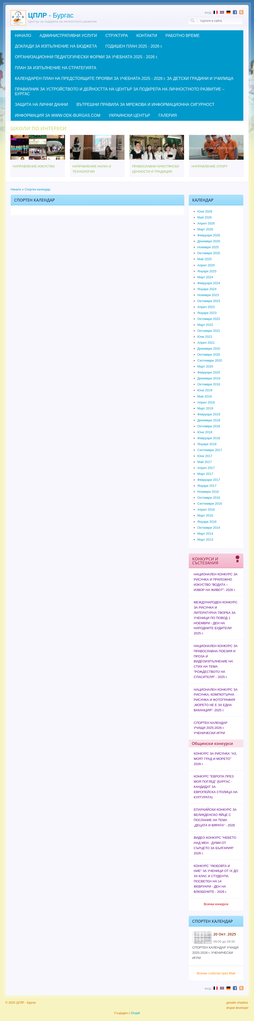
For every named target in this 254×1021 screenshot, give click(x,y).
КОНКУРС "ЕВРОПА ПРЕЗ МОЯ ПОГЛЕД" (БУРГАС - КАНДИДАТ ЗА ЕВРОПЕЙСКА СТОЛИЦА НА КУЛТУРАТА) (216, 786)
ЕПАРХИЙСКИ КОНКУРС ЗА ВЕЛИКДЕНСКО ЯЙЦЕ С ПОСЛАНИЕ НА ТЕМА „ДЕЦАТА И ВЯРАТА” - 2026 (215, 817)
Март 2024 (205, 277)
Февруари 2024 (208, 283)
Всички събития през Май (216, 973)
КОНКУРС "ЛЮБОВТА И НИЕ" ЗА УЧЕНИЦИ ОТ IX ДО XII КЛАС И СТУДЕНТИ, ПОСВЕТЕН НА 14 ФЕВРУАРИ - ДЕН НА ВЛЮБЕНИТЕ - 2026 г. (216, 879)
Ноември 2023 (208, 295)
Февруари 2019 (208, 414)
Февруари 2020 (208, 372)
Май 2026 (204, 217)
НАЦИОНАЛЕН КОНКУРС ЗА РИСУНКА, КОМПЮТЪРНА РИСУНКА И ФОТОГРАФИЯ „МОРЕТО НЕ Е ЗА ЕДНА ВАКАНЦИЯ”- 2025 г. (216, 700)
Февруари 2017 (208, 480)
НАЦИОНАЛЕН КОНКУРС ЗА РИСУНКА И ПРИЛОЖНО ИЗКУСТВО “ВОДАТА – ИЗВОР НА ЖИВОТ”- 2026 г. (216, 581)
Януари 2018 (207, 444)
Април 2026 (206, 223)
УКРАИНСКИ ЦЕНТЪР (129, 115)
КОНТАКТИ (146, 35)
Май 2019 (204, 396)
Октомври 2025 (208, 253)
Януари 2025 (207, 271)
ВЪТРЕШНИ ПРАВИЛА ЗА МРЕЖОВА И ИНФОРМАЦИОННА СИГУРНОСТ (145, 104)
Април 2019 (206, 402)
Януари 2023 (207, 313)
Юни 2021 (204, 337)
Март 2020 (205, 366)
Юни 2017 (204, 456)
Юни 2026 (204, 211)
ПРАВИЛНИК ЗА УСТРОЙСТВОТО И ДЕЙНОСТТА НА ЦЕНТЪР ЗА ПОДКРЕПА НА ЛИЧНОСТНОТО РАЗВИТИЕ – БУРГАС (119, 91)
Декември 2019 (208, 378)
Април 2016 (206, 509)
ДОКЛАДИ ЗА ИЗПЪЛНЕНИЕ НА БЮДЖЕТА (56, 46)
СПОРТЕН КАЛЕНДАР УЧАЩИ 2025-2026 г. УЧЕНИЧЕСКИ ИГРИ (210, 728)
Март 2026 (205, 229)
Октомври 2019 (208, 384)
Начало (16, 189)
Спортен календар (37, 189)
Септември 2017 (209, 450)
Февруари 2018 (208, 438)
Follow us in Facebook (235, 12)
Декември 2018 (208, 420)
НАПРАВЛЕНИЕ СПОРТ (209, 166)
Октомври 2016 (208, 497)
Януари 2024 (207, 289)
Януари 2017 (207, 486)
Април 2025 (206, 265)
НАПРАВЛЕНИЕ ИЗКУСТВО (34, 166)
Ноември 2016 (208, 492)
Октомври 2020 (208, 354)
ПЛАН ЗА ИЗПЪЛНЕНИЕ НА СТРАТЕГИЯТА (55, 68)
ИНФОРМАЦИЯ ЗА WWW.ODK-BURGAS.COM (57, 115)
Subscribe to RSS (241, 12)
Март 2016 (205, 515)
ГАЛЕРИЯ (168, 115)
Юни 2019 (204, 390)
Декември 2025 (208, 241)
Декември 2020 (208, 348)
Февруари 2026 (208, 235)
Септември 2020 (209, 360)
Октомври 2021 (208, 331)
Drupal (135, 1013)
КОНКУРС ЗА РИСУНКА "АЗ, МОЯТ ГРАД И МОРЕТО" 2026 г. (215, 759)
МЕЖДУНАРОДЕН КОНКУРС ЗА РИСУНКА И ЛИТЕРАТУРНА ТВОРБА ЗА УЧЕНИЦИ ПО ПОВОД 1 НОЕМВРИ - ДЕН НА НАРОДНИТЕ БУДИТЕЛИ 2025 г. (215, 617)
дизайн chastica (237, 1002)
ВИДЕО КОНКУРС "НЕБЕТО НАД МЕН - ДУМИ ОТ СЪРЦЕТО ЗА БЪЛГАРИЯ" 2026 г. (215, 845)
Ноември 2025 (208, 247)
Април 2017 (206, 468)
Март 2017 (205, 474)
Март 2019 (205, 408)
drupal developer (237, 1008)
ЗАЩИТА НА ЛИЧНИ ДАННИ (41, 104)
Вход (208, 12)
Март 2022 (205, 325)
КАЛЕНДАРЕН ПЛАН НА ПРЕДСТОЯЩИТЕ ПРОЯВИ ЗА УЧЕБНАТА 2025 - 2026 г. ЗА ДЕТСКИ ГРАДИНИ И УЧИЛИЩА (124, 78)
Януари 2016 (207, 522)
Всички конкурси (216, 904)
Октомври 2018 (208, 426)
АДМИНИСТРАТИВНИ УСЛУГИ (68, 35)
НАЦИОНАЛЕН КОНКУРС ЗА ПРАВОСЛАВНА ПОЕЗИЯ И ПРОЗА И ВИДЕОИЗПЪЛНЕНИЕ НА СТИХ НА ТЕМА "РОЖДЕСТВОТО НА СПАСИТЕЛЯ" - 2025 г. (216, 661)
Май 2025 (204, 259)
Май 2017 (204, 462)
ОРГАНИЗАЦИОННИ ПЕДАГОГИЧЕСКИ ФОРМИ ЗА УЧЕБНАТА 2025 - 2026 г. (86, 57)
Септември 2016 (209, 503)
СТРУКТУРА (116, 35)
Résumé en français (216, 12)
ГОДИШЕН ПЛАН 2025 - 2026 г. (133, 46)
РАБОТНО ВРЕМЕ (182, 35)
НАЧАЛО (23, 35)
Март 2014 (205, 533)
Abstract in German (228, 12)
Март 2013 (205, 539)
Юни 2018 (204, 432)
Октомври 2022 (208, 319)
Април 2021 (206, 342)
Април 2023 (206, 307)
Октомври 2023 (208, 301)
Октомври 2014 (208, 527)
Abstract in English (222, 12)
